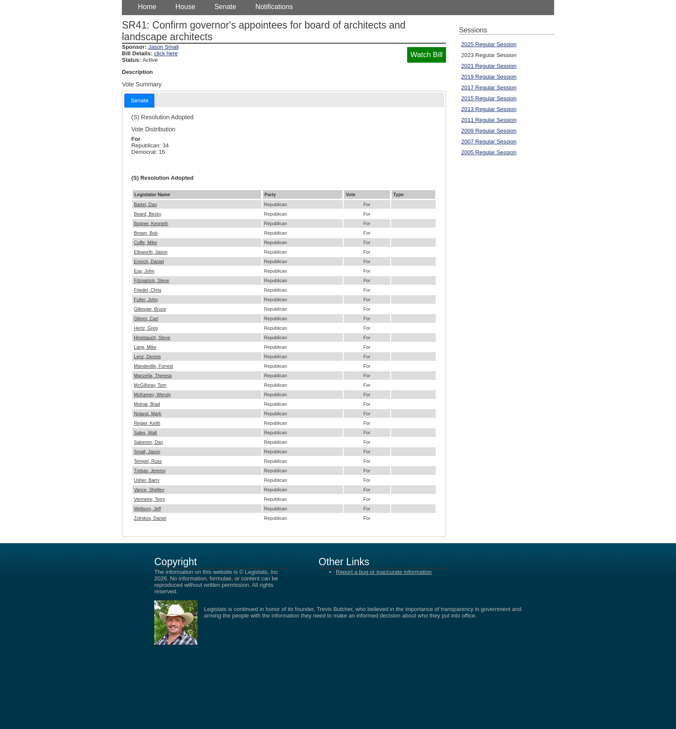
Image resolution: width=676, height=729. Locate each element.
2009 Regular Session (489, 130)
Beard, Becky (147, 213)
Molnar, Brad (147, 404)
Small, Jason (147, 451)
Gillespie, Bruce (150, 309)
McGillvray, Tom (150, 385)
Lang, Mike (145, 347)
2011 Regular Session (489, 120)
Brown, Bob (146, 233)
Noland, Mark (147, 413)
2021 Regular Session (489, 66)
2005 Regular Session (489, 152)
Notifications (274, 6)
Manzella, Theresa (153, 375)
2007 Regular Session (489, 141)
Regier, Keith (147, 423)
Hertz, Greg (146, 328)
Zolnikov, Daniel (150, 518)
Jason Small (163, 47)
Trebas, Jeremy (150, 470)
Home (147, 6)
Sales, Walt (145, 432)
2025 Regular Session (489, 44)
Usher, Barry (146, 480)
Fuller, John (146, 299)
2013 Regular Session (489, 109)
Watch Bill (427, 55)
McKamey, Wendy (152, 394)
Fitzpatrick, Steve (151, 280)
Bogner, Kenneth (151, 223)
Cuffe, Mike (145, 242)
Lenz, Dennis (147, 356)
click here (166, 53)
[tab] (139, 101)
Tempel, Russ (148, 461)
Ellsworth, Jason (151, 252)
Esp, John (144, 271)
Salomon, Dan (148, 442)
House (185, 6)
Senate (225, 6)
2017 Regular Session (489, 87)
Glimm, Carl (146, 318)
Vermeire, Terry (149, 499)
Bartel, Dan (145, 204)
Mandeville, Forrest (153, 366)
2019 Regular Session (489, 76)
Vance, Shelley (149, 489)
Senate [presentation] (139, 100)
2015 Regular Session (489, 98)
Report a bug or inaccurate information (384, 572)
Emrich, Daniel (149, 261)
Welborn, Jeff (147, 508)
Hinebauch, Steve (152, 337)
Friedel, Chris (147, 290)
